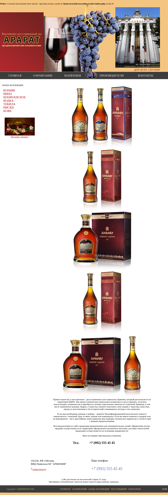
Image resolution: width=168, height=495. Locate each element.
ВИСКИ (8, 107)
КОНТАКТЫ (134, 489)
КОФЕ (7, 111)
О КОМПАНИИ (79, 489)
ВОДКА (8, 100)
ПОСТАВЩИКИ (119, 489)
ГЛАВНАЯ (65, 489)
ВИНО (7, 93)
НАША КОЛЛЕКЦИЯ (99, 489)
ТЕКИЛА (9, 104)
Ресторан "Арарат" (19, 136)
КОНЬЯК (9, 90)
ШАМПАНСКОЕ (14, 97)
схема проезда (39, 469)
